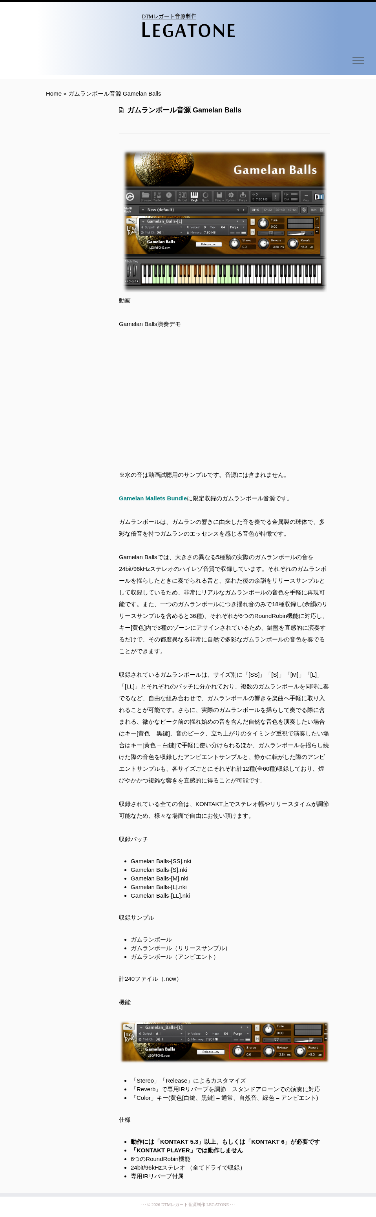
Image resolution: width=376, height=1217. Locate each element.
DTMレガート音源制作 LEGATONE (195, 1204)
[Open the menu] (358, 61)
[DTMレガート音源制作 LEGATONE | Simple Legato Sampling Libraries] (188, 25)
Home (54, 93)
